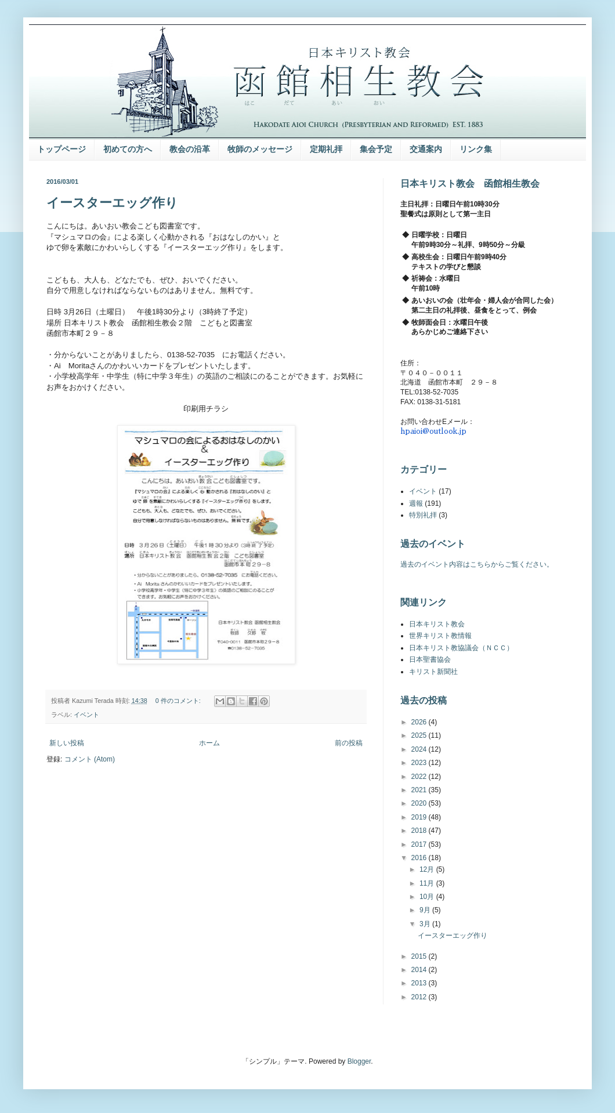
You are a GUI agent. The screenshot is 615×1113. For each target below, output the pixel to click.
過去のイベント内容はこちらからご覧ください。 (477, 564)
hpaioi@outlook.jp (433, 431)
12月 (427, 869)
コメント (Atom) (89, 759)
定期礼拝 (326, 149)
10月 (427, 897)
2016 (420, 858)
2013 (420, 983)
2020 (420, 803)
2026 (420, 722)
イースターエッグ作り (112, 202)
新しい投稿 (66, 743)
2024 (420, 749)
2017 (420, 844)
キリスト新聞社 (433, 672)
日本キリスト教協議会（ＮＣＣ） (461, 648)
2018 (420, 830)
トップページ (61, 149)
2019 (420, 817)
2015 (420, 956)
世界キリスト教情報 (440, 636)
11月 (427, 883)
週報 (416, 503)
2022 (420, 777)
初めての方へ (127, 149)
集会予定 (376, 149)
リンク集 (476, 149)
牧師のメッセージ (259, 149)
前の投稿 (349, 743)
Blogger (359, 1061)
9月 (425, 910)
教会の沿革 (189, 149)
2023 (420, 763)
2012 (420, 997)
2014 (420, 970)
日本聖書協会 (430, 659)
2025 (420, 735)
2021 (420, 790)
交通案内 (426, 149)
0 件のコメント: (178, 700)
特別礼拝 (423, 515)
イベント (86, 714)
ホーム (209, 743)
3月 (425, 924)
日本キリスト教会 (437, 624)
